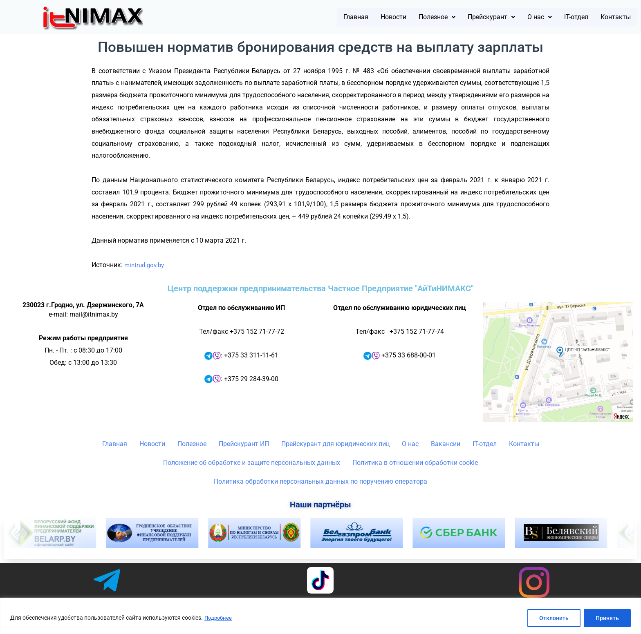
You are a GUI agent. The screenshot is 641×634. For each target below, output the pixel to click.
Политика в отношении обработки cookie (415, 463)
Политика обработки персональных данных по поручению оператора (320, 481)
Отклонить (554, 618)
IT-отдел (564, 17)
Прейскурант (466, 17)
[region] (320, 616)
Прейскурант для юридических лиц (335, 444)
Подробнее (219, 618)
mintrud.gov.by (145, 265)
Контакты (611, 17)
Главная (307, 17)
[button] (403, 17)
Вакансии (445, 444)
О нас (522, 17)
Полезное (403, 17)
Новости (352, 17)
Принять (607, 618)
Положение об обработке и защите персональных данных (251, 463)
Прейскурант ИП (244, 444)
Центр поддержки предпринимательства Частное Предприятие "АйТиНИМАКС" (320, 288)
